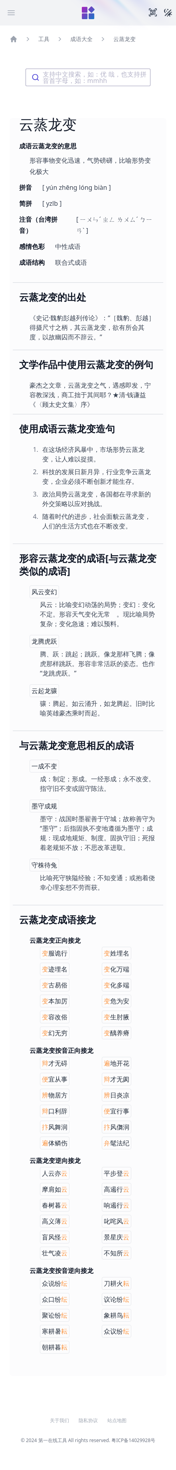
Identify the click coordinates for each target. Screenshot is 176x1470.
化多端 (116, 985)
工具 (43, 39)
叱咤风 (116, 1221)
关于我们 (59, 1420)
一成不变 (44, 766)
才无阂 (116, 1079)
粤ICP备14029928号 (133, 1440)
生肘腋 (116, 1017)
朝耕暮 (54, 1347)
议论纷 (116, 1299)
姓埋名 (116, 953)
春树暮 (54, 1205)
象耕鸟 (116, 1315)
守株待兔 (44, 865)
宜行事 (116, 1111)
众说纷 (54, 1283)
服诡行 (54, 953)
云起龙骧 (44, 690)
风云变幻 (44, 591)
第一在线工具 (52, 1440)
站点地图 (117, 1420)
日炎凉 (116, 1095)
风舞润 (54, 1127)
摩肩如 (54, 1189)
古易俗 (54, 985)
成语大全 (81, 39)
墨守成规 (44, 806)
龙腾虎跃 (44, 641)
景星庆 (116, 1237)
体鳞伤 (54, 1143)
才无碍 (54, 1063)
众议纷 (116, 1331)
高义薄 (54, 1221)
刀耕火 (116, 1283)
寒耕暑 (54, 1331)
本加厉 (54, 1001)
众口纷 (54, 1299)
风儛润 (116, 1127)
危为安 (116, 1001)
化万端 (116, 969)
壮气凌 (54, 1253)
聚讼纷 (54, 1315)
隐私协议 (88, 1420)
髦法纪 (116, 1143)
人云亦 (54, 1173)
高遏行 (116, 1189)
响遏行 (116, 1205)
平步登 (116, 1173)
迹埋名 (54, 969)
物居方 (54, 1095)
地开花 (116, 1063)
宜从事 (54, 1079)
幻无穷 (54, 1033)
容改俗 (54, 1017)
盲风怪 (54, 1237)
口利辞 (54, 1111)
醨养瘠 (116, 1033)
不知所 (116, 1253)
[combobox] (88, 77)
